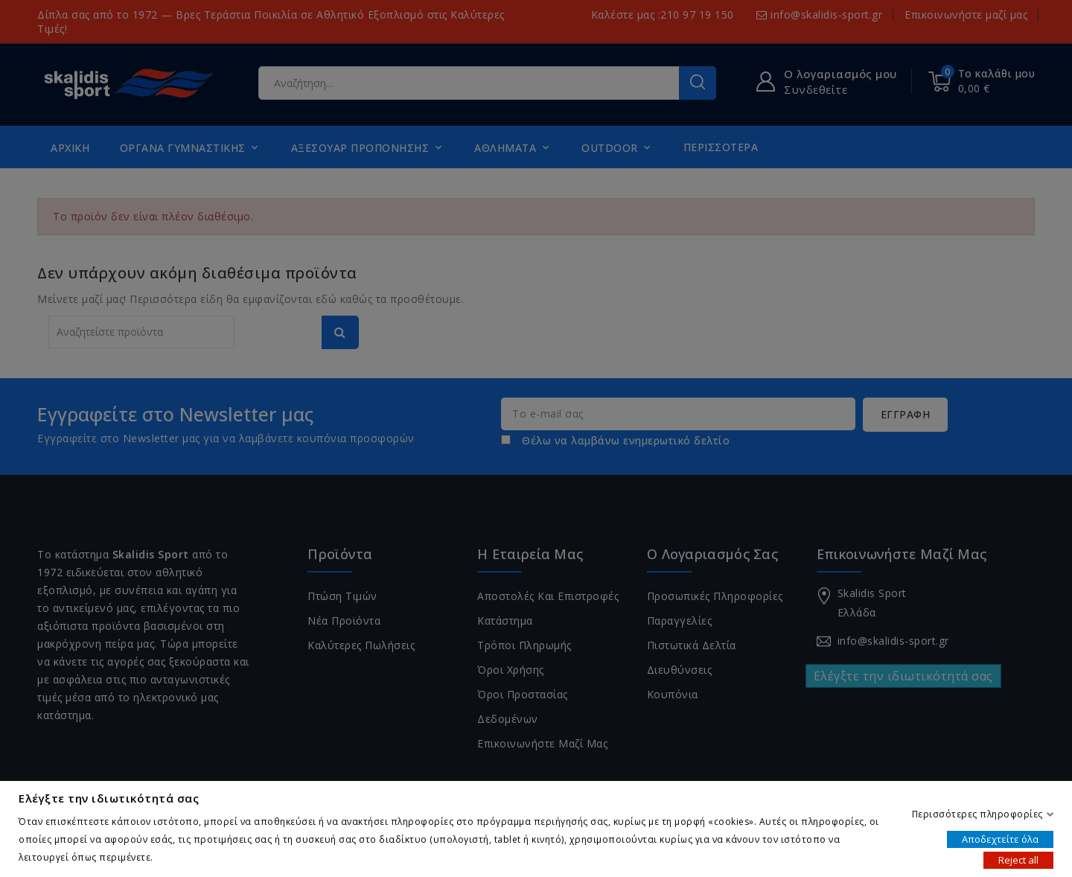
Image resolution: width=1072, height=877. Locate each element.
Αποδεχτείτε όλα (1000, 838)
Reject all (1018, 859)
